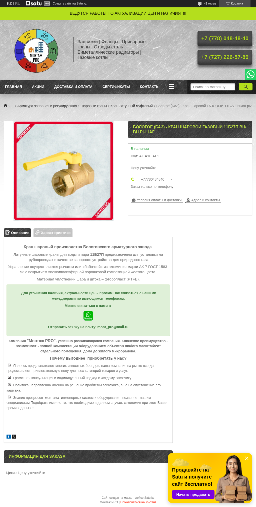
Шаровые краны (94, 106)
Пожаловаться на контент (138, 502)
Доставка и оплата (73, 87)
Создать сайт (62, 3)
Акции (38, 87)
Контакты (149, 87)
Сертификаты (116, 87)
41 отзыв (210, 3)
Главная (13, 87)
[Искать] (245, 86)
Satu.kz (149, 498)
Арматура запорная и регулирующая (47, 106)
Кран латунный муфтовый (131, 106)
